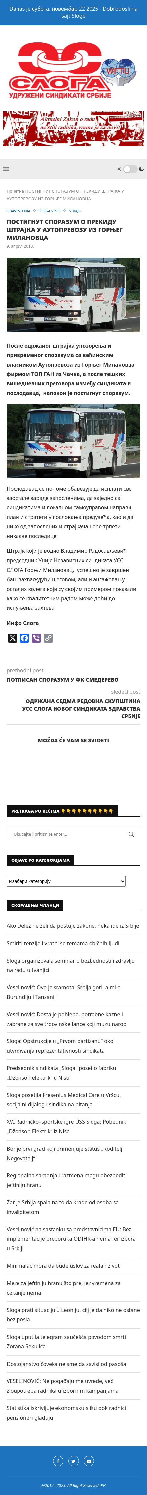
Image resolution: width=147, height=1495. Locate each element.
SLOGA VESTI (50, 211)
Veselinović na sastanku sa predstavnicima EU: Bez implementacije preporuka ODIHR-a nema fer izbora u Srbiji (71, 1239)
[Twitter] (73, 1461)
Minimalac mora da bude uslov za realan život (63, 1265)
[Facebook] (58, 1461)
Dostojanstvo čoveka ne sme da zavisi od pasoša (66, 1364)
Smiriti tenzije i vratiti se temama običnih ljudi (63, 943)
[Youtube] (89, 1461)
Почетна (15, 191)
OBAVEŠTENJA (18, 211)
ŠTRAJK (75, 211)
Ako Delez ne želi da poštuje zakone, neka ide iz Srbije (73, 925)
